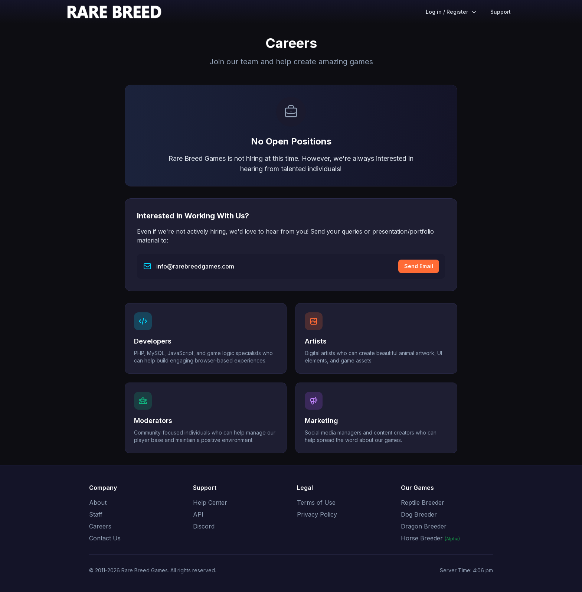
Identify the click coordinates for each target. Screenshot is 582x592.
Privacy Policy (317, 514)
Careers (100, 526)
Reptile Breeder (422, 502)
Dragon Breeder (424, 526)
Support (500, 12)
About (98, 502)
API (198, 514)
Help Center (210, 502)
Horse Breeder (430, 538)
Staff (95, 514)
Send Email (418, 266)
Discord (204, 526)
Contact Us (105, 538)
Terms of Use (316, 502)
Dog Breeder (419, 514)
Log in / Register (451, 12)
